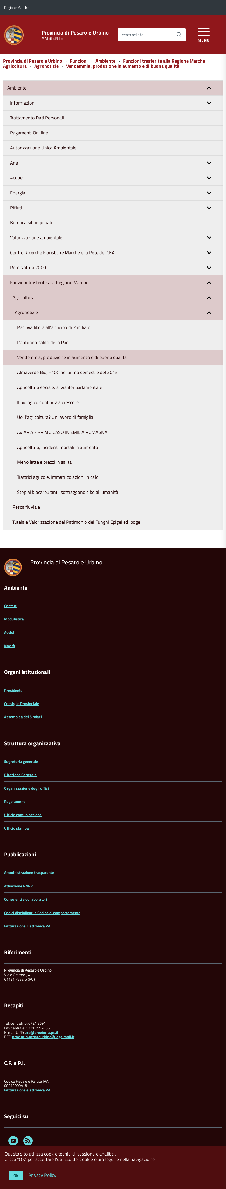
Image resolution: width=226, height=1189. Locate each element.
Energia (116, 193)
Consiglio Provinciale (21, 704)
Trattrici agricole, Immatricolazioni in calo (58, 477)
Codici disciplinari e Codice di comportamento (42, 913)
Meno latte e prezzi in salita (44, 462)
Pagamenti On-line (29, 132)
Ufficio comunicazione (23, 815)
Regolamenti (15, 801)
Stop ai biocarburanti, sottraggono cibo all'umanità (67, 492)
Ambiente (105, 60)
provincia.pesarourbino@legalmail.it (43, 1037)
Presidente (13, 690)
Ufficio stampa (16, 828)
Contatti (10, 606)
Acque (116, 177)
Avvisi (9, 633)
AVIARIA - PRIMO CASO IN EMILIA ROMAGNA (62, 432)
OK (15, 1176)
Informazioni (116, 103)
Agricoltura (15, 66)
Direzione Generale (20, 775)
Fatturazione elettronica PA (27, 1090)
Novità (9, 646)
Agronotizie (46, 66)
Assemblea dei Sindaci (23, 717)
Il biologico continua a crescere (48, 402)
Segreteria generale (21, 761)
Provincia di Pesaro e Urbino (75, 32)
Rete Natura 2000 (116, 267)
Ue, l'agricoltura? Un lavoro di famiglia (55, 417)
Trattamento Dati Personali (37, 117)
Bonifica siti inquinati (31, 222)
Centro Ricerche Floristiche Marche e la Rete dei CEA (116, 252)
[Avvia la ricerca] (179, 34)
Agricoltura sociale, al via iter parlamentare (59, 387)
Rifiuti (116, 208)
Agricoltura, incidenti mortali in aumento (57, 447)
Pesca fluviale (26, 506)
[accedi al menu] (204, 34)
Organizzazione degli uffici (26, 788)
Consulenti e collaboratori (25, 899)
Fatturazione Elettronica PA (27, 926)
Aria (116, 163)
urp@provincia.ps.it (41, 1032)
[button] (209, 88)
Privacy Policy (42, 1174)
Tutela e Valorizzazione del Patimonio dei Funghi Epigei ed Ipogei (76, 521)
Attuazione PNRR (18, 886)
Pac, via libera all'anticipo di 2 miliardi (54, 327)
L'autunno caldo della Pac (43, 342)
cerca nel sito (132, 34)
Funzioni (79, 60)
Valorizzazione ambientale (116, 237)
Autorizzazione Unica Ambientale (43, 147)
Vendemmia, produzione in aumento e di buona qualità (122, 66)
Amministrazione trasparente (29, 873)
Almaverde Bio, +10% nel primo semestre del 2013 (67, 372)
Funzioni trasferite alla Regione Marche (164, 60)
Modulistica (14, 619)
